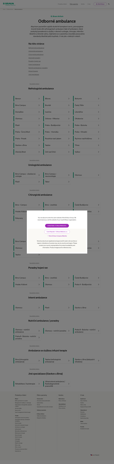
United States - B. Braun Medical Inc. (57, 225)
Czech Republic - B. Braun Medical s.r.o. (57, 231)
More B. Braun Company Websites (57, 236)
